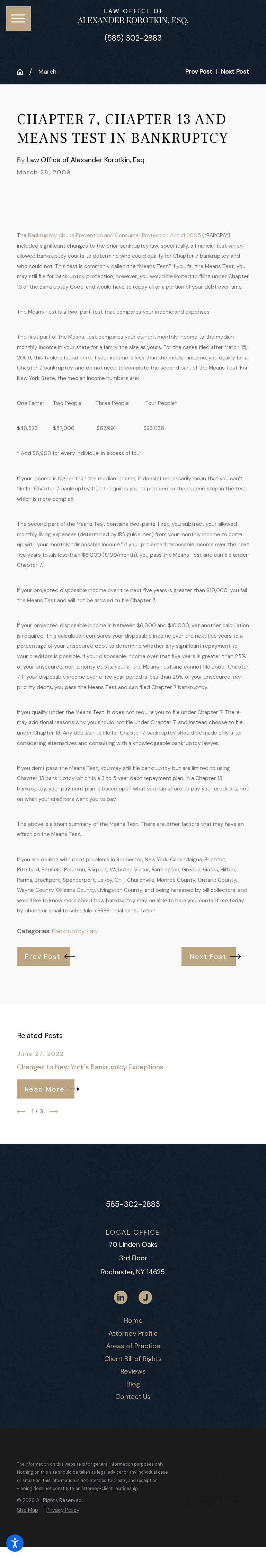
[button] (15, 1543)
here (85, 357)
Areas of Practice (133, 1345)
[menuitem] (133, 1321)
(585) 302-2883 (133, 38)
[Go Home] (23, 72)
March (47, 71)
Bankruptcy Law (75, 931)
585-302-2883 (133, 1204)
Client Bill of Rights (133, 1358)
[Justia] (145, 1297)
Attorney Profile (133, 1333)
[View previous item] (21, 1111)
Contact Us (133, 1396)
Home (133, 1320)
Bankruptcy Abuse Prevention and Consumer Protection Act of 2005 (115, 235)
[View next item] (54, 1111)
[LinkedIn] (121, 1297)
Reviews (133, 1371)
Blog (133, 1384)
